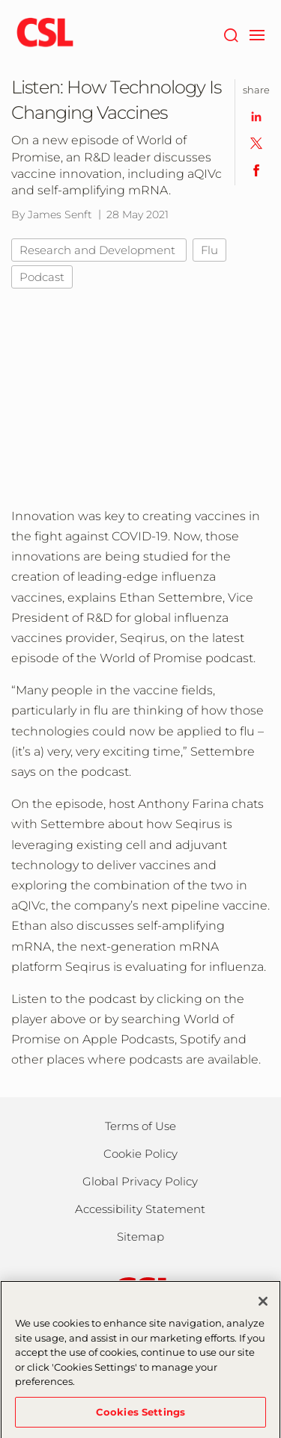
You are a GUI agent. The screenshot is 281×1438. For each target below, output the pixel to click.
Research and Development (98, 250)
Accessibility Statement (140, 1209)
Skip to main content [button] (0, 0)
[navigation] (257, 34)
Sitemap (140, 1236)
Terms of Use (140, 1126)
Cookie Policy (140, 1154)
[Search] (230, 34)
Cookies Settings (140, 1418)
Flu (209, 250)
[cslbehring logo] (45, 33)
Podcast (41, 277)
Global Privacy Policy (140, 1181)
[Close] (263, 1307)
